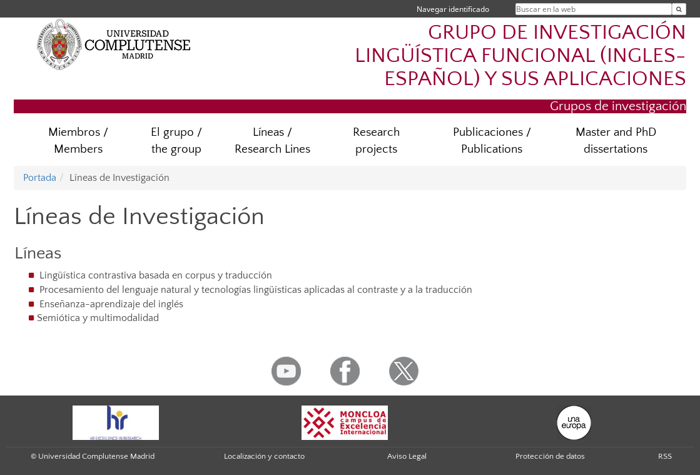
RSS (665, 456)
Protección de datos (550, 456)
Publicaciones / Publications (492, 141)
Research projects (376, 141)
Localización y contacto (264, 456)
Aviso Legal (407, 456)
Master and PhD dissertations (616, 141)
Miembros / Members (78, 141)
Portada (39, 177)
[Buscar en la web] (679, 9)
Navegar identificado (453, 9)
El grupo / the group (176, 141)
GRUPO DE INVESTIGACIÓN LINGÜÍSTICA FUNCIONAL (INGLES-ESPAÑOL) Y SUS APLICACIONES (520, 56)
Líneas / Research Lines (272, 141)
